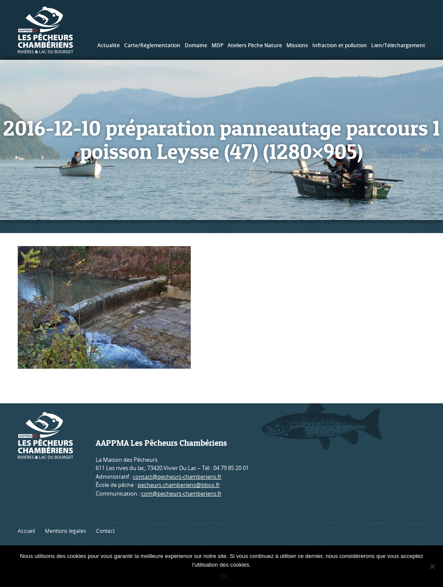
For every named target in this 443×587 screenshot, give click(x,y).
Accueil (26, 531)
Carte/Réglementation (152, 45)
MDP (217, 45)
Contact (105, 531)
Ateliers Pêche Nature (255, 45)
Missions (297, 45)
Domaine (196, 45)
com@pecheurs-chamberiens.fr (181, 493)
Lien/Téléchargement (398, 45)
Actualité (108, 45)
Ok (224, 576)
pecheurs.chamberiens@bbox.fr (179, 485)
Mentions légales (65, 531)
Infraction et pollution (339, 45)
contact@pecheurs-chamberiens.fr (177, 476)
